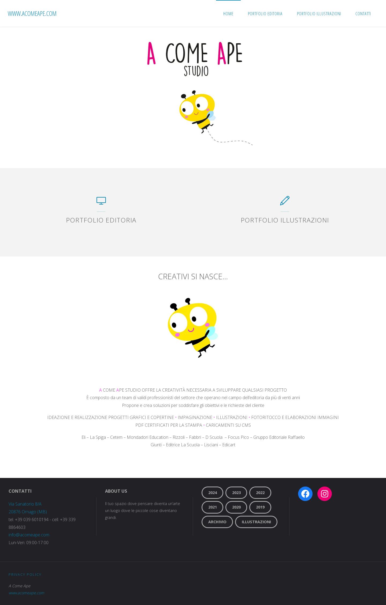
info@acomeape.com (29, 535)
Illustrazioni (256, 521)
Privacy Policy (25, 574)
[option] (193, 97)
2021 (212, 507)
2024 (212, 492)
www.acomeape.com (32, 13)
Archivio (217, 521)
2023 (236, 492)
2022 (260, 492)
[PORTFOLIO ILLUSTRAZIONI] (285, 203)
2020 (236, 507)
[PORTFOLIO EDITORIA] (101, 203)
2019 (260, 507)
